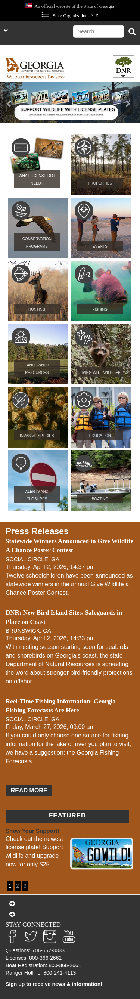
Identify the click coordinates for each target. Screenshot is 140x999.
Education (100, 436)
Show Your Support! (32, 831)
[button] (10, 102)
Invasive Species (37, 436)
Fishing (100, 309)
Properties (100, 183)
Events (100, 246)
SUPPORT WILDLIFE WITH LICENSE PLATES (68, 109)
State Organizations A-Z (75, 15)
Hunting (37, 309)
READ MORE (29, 790)
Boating (100, 499)
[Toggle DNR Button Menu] (123, 66)
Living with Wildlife (100, 373)
